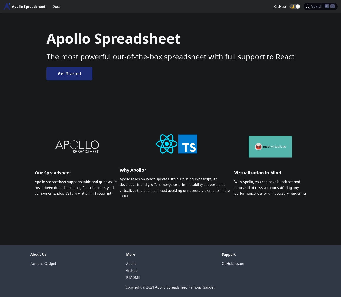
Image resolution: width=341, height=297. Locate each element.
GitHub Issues (233, 263)
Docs (56, 6)
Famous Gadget (43, 263)
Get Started (69, 74)
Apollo (131, 263)
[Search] (321, 6)
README (133, 277)
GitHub (280, 6)
